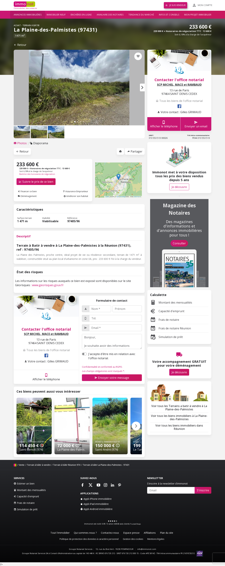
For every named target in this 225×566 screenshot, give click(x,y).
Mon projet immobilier (197, 14)
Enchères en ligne (81, 14)
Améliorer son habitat (76, 196)
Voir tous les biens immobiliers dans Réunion (179, 427)
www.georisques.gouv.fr (48, 285)
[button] (142, 87)
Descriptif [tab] (24, 236)
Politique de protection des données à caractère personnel (89, 539)
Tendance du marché (141, 14)
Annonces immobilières (28, 14)
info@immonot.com (146, 549)
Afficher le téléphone (46, 377)
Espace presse (131, 532)
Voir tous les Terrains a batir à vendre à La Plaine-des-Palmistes (179, 407)
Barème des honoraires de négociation (37, 174)
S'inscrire (203, 490)
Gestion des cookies (133, 539)
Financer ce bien (27, 191)
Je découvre (179, 187)
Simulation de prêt (166, 337)
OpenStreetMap (121, 196)
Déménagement (27, 196)
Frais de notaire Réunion (170, 328)
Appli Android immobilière (96, 509)
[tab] (20, 143)
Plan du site (166, 532)
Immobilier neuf (56, 14)
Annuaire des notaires (110, 14)
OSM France (137, 196)
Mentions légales (155, 539)
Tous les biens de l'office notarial (46, 350)
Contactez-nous (110, 532)
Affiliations (150, 532)
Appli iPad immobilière (94, 504)
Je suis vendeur (175, 5)
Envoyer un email (196, 124)
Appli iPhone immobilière (96, 498)
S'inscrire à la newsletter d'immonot (167, 483)
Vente (21, 464)
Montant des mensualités (171, 302)
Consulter (179, 243)
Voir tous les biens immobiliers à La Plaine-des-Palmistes (179, 417)
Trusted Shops (135, 524)
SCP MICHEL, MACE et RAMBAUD (46, 334)
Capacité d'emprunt (167, 311)
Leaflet (107, 196)
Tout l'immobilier (60, 532)
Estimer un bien (24, 483)
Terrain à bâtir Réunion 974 (66, 464)
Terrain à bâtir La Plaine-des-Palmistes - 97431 (106, 464)
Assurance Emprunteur (75, 191)
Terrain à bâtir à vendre (39, 464)
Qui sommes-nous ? (85, 532)
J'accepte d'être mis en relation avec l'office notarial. (111, 356)
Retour (20, 45)
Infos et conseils (169, 14)
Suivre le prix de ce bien (36, 182)
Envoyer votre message (112, 378)
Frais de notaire (164, 319)
